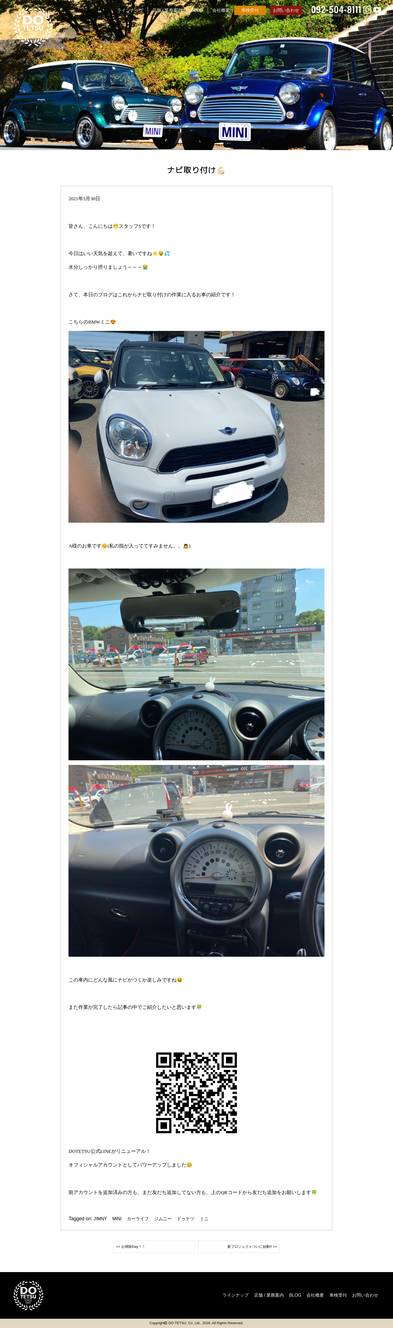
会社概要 (221, 10)
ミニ (214, 1218)
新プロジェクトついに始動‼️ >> (243, 1246)
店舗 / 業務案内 (167, 10)
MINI (118, 1218)
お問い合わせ (286, 10)
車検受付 (250, 10)
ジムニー (168, 1218)
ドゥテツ (193, 1218)
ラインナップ (130, 10)
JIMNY (101, 1218)
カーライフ (141, 1218)
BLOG (197, 10)
